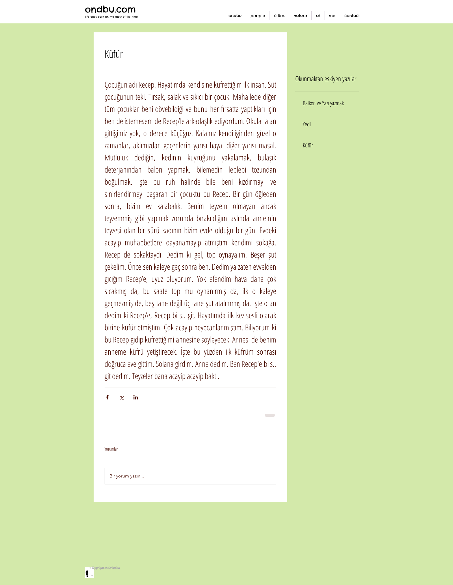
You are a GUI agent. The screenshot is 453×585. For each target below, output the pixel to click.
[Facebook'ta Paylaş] (107, 397)
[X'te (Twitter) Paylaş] (121, 397)
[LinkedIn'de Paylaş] (135, 397)
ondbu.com (110, 9)
